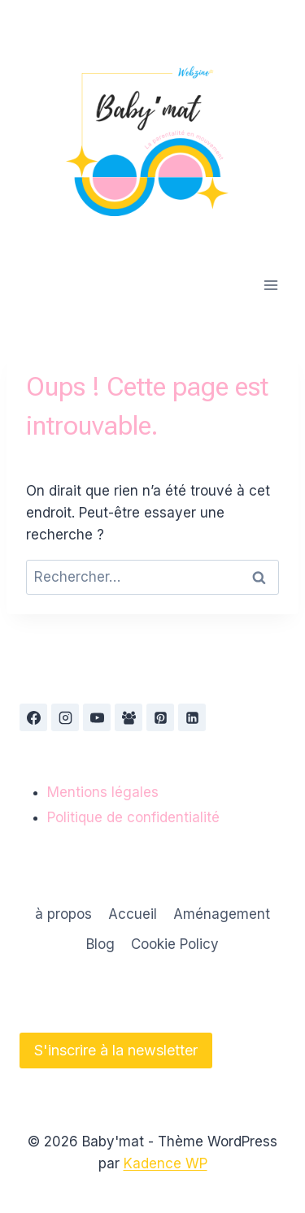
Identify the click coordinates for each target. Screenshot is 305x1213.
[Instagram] (65, 717)
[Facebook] (33, 717)
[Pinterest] (160, 717)
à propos (63, 914)
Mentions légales (103, 792)
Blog (100, 944)
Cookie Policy (175, 944)
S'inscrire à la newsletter (116, 1050)
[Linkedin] (192, 717)
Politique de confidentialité (133, 817)
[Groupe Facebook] (128, 717)
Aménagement (221, 914)
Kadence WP (165, 1163)
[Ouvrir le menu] (270, 284)
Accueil (132, 914)
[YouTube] (97, 717)
